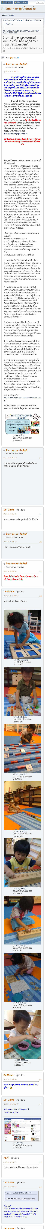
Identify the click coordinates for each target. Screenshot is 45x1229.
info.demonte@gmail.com (15, 134)
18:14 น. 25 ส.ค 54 (11, 1104)
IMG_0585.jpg (21, 1060)
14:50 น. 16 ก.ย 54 (9, 1162)
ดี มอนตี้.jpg (18, 436)
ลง (3, 57)
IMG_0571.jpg (19, 946)
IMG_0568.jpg (19, 888)
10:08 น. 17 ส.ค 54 (10, 1079)
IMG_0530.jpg (21, 660)
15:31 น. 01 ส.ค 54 (10, 514)
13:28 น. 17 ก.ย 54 (9, 1187)
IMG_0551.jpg (19, 774)
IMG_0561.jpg (20, 831)
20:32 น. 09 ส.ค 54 (11, 596)
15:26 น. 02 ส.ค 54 (10, 542)
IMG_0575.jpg (19, 1003)
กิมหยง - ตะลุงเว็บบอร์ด (18, 8)
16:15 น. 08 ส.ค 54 (10, 571)
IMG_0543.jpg (20, 717)
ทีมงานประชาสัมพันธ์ (16, 64)
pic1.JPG (18, 1143)
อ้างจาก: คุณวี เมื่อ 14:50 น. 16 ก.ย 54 (19, 1193)
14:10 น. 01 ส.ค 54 (10, 458)
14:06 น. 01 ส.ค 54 (11, 72)
